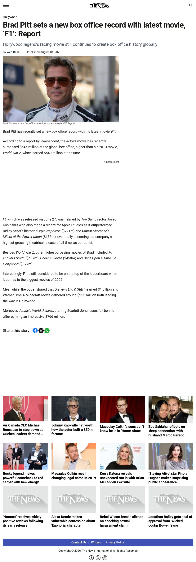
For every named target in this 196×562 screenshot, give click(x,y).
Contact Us (79, 542)
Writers (96, 542)
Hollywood (10, 17)
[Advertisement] (61, 188)
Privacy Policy (115, 542)
